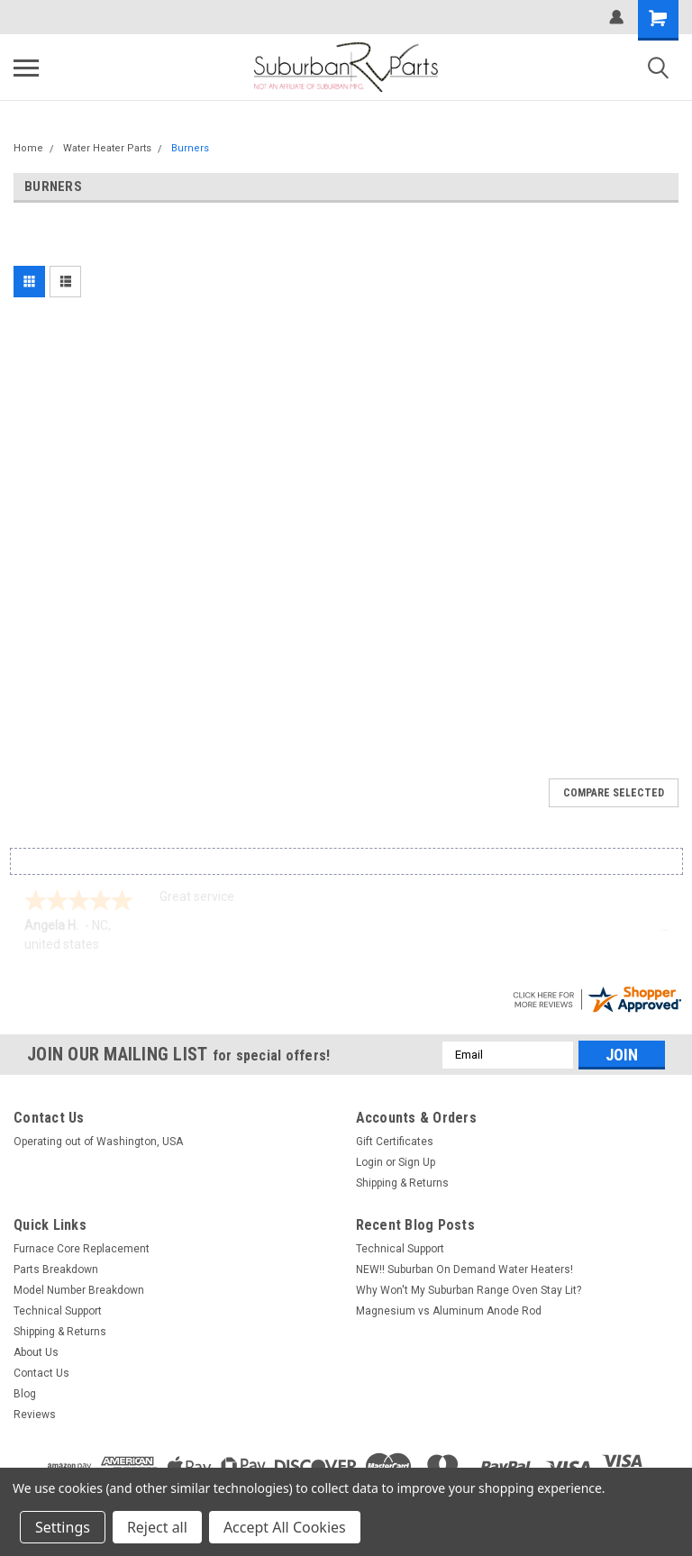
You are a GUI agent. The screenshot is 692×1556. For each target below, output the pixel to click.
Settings (62, 1527)
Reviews (35, 1414)
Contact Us (41, 1373)
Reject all (157, 1527)
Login (369, 1162)
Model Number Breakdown (79, 1290)
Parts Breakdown (56, 1269)
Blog (25, 1394)
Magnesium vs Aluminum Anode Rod (449, 1311)
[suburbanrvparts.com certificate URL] (596, 997)
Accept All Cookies (284, 1527)
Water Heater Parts (107, 148)
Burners (190, 148)
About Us (36, 1352)
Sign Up (416, 1162)
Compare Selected (613, 793)
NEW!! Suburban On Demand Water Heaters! (464, 1269)
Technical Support (58, 1311)
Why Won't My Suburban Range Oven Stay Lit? (468, 1290)
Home (28, 148)
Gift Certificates (394, 1141)
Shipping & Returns (402, 1183)
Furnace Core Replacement (82, 1248)
